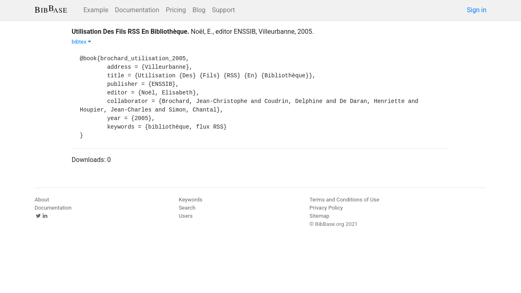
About (42, 200)
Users (186, 216)
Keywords (190, 200)
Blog (199, 10)
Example (95, 10)
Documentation (137, 10)
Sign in (476, 10)
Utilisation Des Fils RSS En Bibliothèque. (130, 31)
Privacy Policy (326, 208)
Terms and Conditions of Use (344, 200)
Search (187, 208)
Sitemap (319, 216)
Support (223, 10)
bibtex (81, 42)
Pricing (176, 10)
